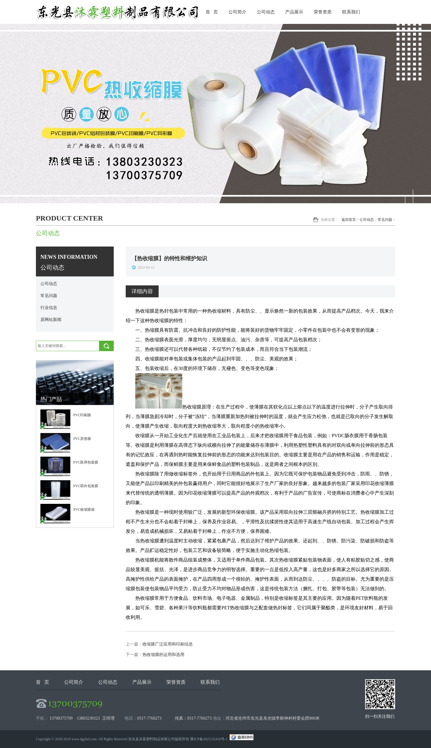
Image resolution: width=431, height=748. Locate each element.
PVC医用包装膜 (85, 462)
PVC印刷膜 (82, 415)
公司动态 (266, 12)
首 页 (212, 12)
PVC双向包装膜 (85, 486)
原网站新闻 (50, 319)
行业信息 (48, 307)
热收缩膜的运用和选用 (163, 654)
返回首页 (349, 220)
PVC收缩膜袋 (84, 509)
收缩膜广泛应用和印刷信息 (167, 644)
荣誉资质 (323, 12)
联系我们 (351, 12)
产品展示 (294, 12)
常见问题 (385, 220)
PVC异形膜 (82, 439)
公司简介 (237, 12)
